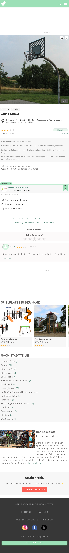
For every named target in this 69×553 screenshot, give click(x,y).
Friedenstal (6, 384)
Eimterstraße (7, 369)
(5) (14, 372)
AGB (18, 519)
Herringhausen (8, 388)
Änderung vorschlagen (16, 199)
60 (10, 190)
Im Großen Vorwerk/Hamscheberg (18, 392)
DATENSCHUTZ (30, 519)
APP (17, 504)
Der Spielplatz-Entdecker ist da (47, 434)
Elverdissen (6, 372)
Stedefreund (7, 411)
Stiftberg (5, 414)
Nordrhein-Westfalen (34, 219)
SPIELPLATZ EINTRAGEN (34, 489)
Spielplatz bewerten (14, 204)
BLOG (35, 504)
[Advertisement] (35, 283)
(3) (15, 369)
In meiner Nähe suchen (34, 543)
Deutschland (18, 219)
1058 (19, 190)
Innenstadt (6, 399)
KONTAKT (26, 511)
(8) (14, 384)
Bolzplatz (15, 109)
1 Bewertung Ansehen (7, 133)
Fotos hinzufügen (13, 208)
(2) (10, 365)
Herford (50, 219)
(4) (37, 392)
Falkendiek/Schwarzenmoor (14, 380)
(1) (17, 361)
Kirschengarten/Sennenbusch (27, 222)
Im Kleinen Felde (9, 395)
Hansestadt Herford (18, 187)
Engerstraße (7, 376)
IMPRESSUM (46, 519)
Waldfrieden (7, 418)
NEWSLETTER (46, 504)
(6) (13, 399)
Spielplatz (5, 109)
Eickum (4, 365)
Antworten (6, 258)
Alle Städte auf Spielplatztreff (34, 536)
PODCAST (26, 504)
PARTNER (43, 511)
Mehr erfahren (34, 462)
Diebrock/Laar (8, 361)
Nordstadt (6, 407)
